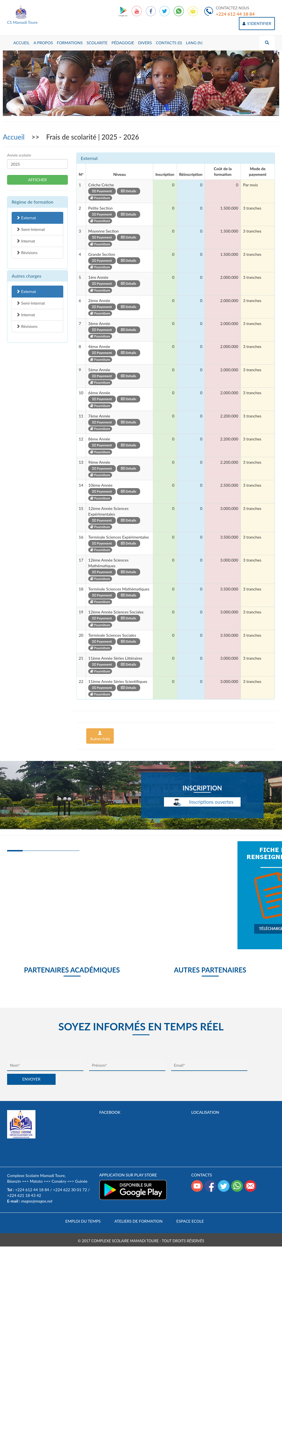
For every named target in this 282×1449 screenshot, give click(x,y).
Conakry (59, 1181)
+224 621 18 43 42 (24, 1195)
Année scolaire (19, 155)
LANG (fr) (194, 42)
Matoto (36, 1181)
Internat (25, 241)
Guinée (81, 1181)
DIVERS (145, 42)
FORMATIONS (70, 42)
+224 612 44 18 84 (235, 13)
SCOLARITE (97, 42)
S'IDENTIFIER (257, 23)
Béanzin (14, 1181)
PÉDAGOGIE (122, 42)
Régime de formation (32, 201)
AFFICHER (37, 179)
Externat (26, 217)
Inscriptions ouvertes (202, 802)
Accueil (14, 137)
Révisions (26, 252)
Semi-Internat (30, 229)
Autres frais (100, 736)
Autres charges (26, 276)
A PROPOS (43, 42)
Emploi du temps (82, 1221)
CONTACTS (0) (169, 42)
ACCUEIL (21, 42)
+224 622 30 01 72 (70, 1189)
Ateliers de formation (138, 1221)
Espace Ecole (190, 1221)
